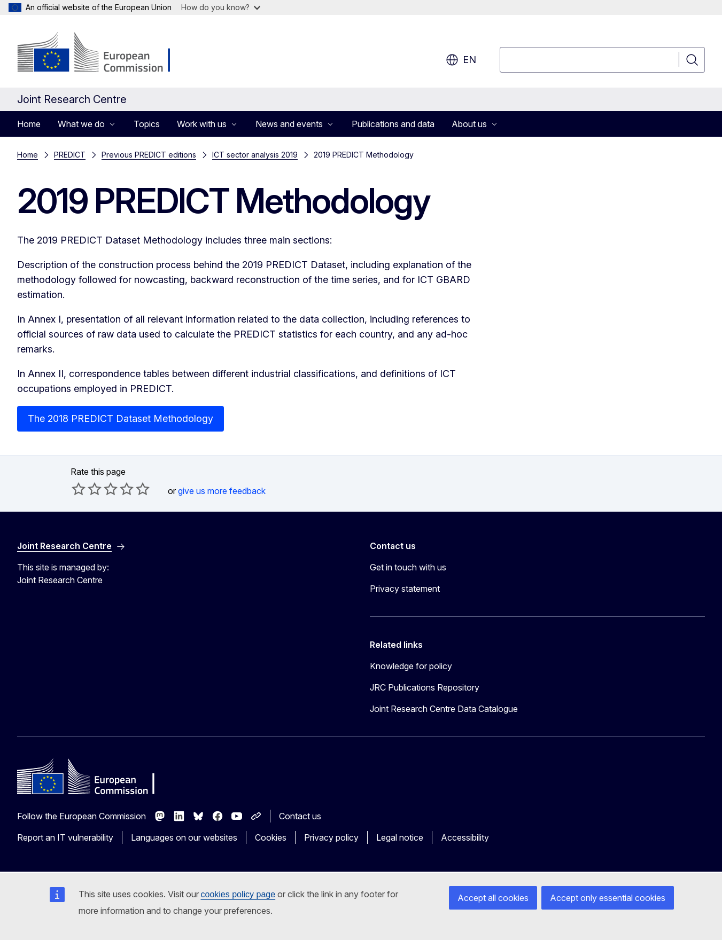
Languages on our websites (184, 837)
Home (29, 124)
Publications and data (393, 124)
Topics (147, 124)
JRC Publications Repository (424, 687)
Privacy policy (331, 837)
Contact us (300, 816)
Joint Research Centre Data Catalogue (444, 708)
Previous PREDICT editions (149, 154)
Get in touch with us (408, 567)
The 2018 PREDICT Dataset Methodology (120, 418)
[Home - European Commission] (103, 53)
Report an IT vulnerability (65, 837)
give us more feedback (222, 490)
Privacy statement (405, 588)
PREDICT (70, 154)
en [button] (461, 59)
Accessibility (465, 837)
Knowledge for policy (411, 666)
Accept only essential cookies (607, 897)
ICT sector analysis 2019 (255, 154)
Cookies (270, 837)
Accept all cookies (493, 897)
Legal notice (399, 837)
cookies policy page (238, 894)
